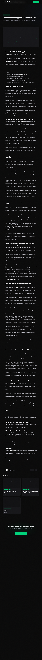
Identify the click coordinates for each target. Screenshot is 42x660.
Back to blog (5, 12)
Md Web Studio (6, 1)
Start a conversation (21, 533)
